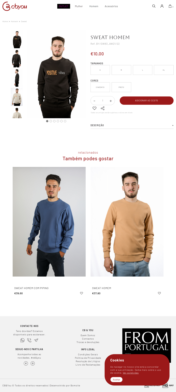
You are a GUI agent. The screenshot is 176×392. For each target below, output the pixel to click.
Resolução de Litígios (88, 361)
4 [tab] (58, 121)
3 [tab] (54, 121)
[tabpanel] (56, 74)
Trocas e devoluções (88, 342)
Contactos (88, 338)
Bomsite (75, 385)
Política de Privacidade (88, 357)
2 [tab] (51, 121)
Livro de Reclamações (88, 364)
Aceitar (116, 379)
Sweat (24, 21)
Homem (14, 21)
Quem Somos (88, 335)
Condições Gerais (88, 354)
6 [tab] (65, 121)
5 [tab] (61, 121)
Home (5, 21)
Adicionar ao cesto (146, 100)
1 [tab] (47, 121)
